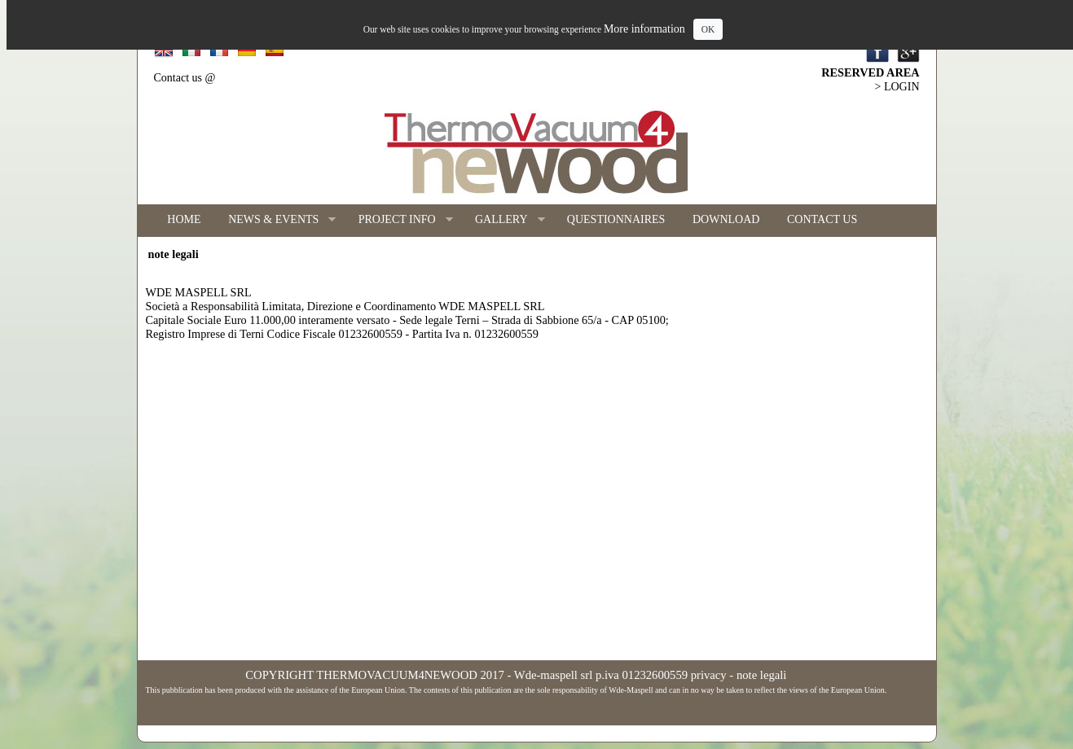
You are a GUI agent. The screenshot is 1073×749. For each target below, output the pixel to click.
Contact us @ (185, 78)
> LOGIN (897, 87)
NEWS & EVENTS (275, 220)
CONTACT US (822, 219)
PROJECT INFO (399, 220)
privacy (709, 674)
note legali (761, 674)
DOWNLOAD (726, 219)
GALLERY (502, 220)
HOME (183, 219)
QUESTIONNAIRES (616, 219)
